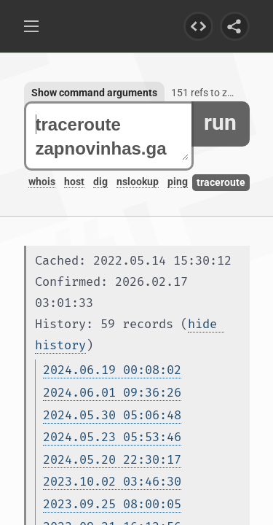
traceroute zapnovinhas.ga (112, 136)
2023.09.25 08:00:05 (112, 504)
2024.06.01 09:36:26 (112, 392)
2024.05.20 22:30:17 (112, 459)
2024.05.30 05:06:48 (112, 415)
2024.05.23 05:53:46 (112, 437)
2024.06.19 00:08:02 (112, 370)
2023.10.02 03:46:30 (112, 481)
